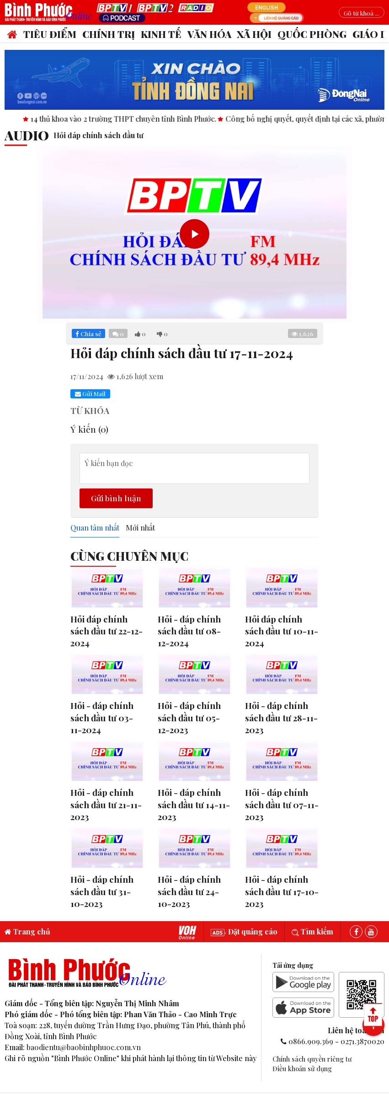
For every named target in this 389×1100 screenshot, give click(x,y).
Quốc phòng (311, 33)
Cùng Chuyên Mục (129, 555)
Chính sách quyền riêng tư (312, 1058)
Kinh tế (161, 33)
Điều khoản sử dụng (302, 1068)
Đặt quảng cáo (244, 931)
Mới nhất (140, 527)
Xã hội (254, 33)
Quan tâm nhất (94, 527)
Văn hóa (209, 33)
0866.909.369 (310, 1041)
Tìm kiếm (312, 931)
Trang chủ (27, 931)
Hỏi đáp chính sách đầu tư (98, 135)
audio (27, 135)
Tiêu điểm (49, 33)
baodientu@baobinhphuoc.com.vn (84, 1047)
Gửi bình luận (116, 498)
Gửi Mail (90, 393)
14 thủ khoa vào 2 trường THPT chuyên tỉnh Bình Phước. (165, 118)
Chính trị (108, 33)
